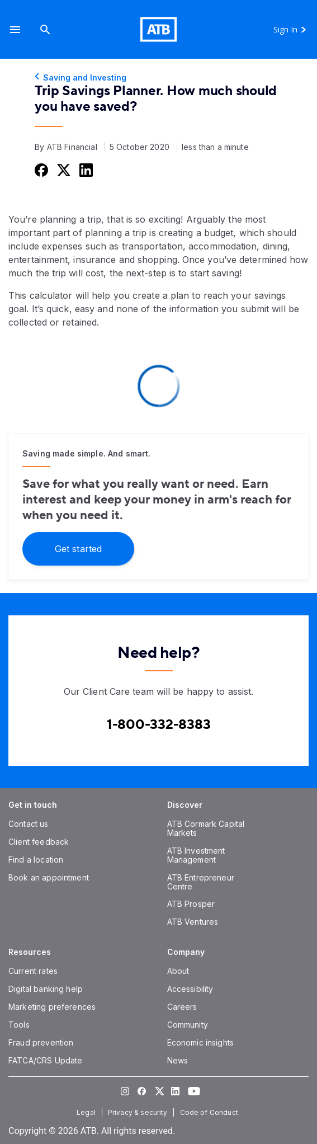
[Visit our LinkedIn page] (175, 1090)
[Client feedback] (38, 841)
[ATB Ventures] (193, 921)
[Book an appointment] (48, 877)
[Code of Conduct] (210, 1112)
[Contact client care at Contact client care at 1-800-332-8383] (159, 724)
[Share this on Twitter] (62, 170)
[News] (177, 1060)
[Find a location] (35, 859)
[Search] (45, 29)
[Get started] (78, 548)
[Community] (187, 1024)
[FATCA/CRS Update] (45, 1060)
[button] (15, 29)
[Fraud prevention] (40, 1042)
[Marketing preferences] (52, 1006)
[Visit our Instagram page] (125, 1090)
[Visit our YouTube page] (192, 1090)
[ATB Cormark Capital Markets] (206, 828)
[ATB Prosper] (191, 903)
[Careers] (182, 1006)
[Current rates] (33, 971)
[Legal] (87, 1112)
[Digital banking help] (45, 989)
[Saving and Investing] (158, 77)
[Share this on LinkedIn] (85, 170)
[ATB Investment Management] (196, 855)
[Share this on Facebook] (40, 170)
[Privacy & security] (139, 1112)
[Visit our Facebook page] (142, 1090)
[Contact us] (28, 823)
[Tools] (19, 1024)
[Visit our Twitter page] (158, 1090)
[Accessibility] (190, 989)
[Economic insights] (200, 1042)
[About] (178, 971)
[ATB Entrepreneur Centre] (200, 882)
